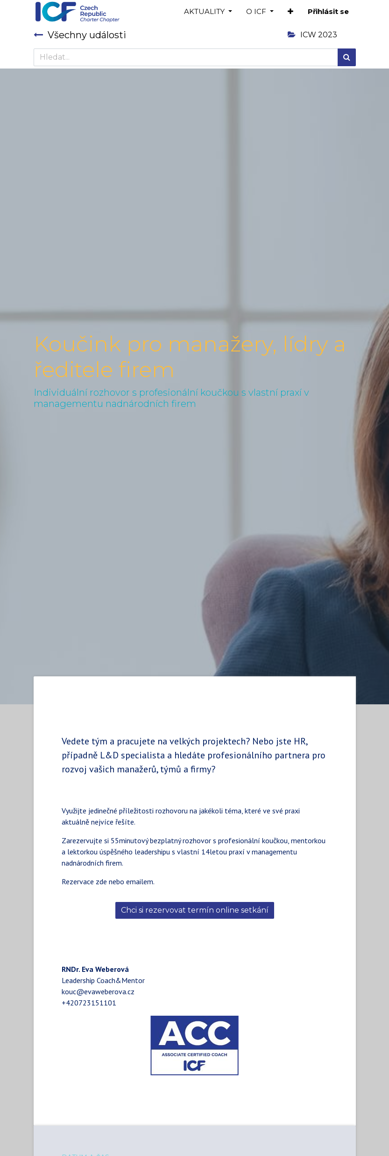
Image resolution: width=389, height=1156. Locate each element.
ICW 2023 (312, 34)
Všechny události (80, 35)
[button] (290, 12)
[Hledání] (347, 57)
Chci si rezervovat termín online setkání (195, 910)
